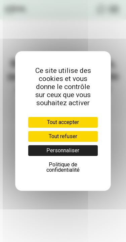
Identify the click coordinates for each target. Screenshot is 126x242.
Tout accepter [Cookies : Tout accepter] (63, 122)
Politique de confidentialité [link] (63, 167)
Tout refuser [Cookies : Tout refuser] (63, 136)
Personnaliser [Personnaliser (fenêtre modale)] (62, 150)
